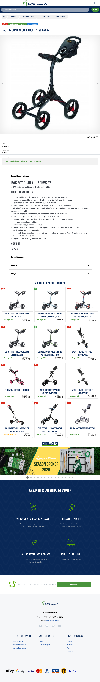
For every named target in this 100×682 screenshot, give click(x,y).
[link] (34, 552)
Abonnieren (83, 584)
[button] (4, 84)
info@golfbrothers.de (52, 620)
